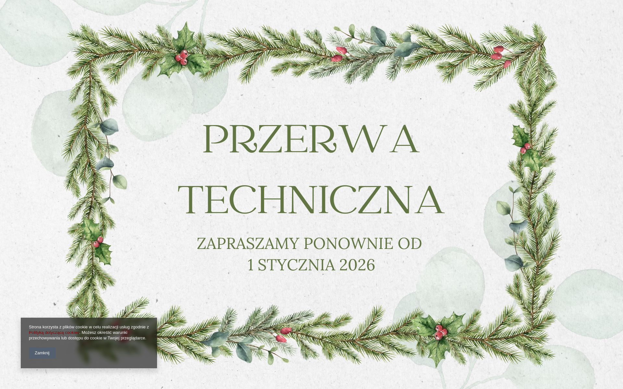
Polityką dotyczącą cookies (54, 332)
